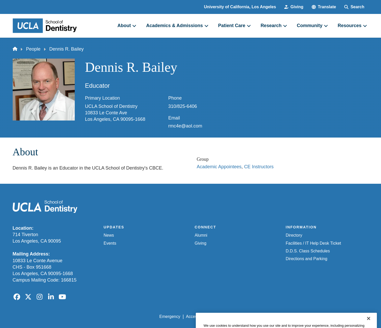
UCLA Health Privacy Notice (283, 316)
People (33, 49)
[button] (324, 7)
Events (110, 243)
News (109, 235)
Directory (294, 235)
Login (320, 316)
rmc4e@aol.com (185, 126)
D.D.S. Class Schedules (308, 251)
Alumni (201, 235)
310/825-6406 (182, 106)
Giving (200, 243)
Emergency (169, 316)
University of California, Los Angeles (240, 7)
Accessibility (197, 316)
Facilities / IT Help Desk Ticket (313, 243)
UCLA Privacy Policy (233, 316)
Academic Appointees (219, 166)
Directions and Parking (306, 259)
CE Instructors (259, 166)
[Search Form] (354, 7)
